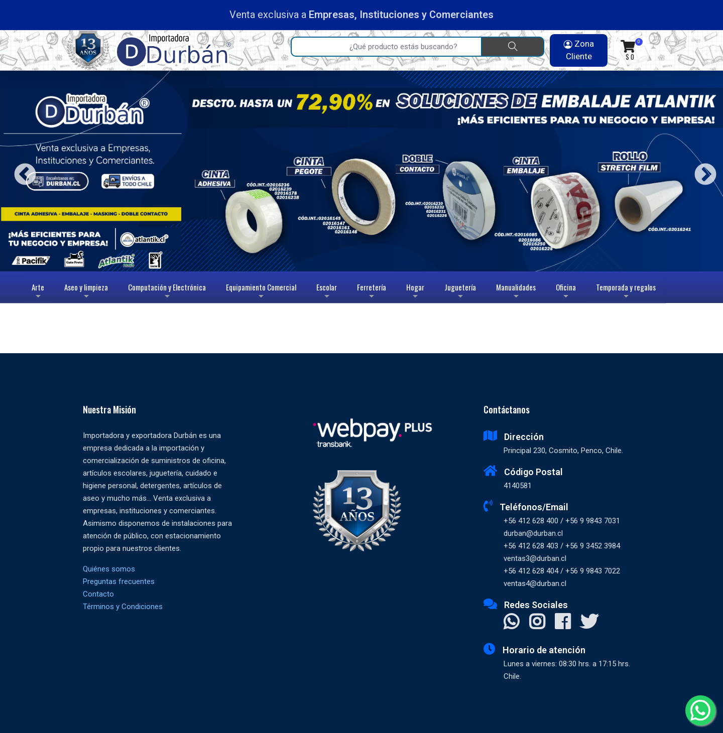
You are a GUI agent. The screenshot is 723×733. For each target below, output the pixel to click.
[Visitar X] (589, 621)
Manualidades (516, 292)
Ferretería (371, 292)
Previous (21, 171)
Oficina (566, 292)
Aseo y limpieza (86, 292)
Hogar (415, 292)
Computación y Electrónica (167, 292)
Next (701, 171)
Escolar (326, 292)
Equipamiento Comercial (261, 292)
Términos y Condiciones (123, 606)
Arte (39, 292)
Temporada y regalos (626, 292)
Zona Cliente (579, 50)
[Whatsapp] (700, 710)
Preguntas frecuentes (119, 581)
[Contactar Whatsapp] (511, 621)
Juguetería (460, 292)
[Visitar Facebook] (562, 621)
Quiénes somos (109, 568)
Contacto (98, 594)
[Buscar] (512, 47)
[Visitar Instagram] (537, 621)
